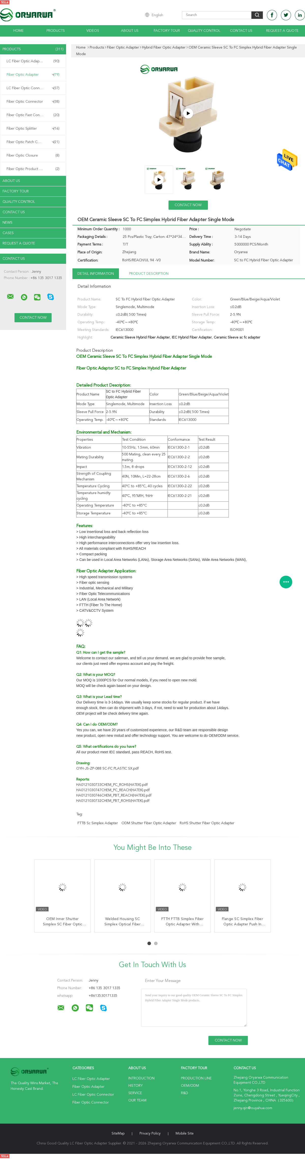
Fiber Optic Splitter (33, 128)
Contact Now (188, 205)
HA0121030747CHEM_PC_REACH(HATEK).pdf (113, 790)
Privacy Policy (150, 1133)
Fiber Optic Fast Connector (33, 115)
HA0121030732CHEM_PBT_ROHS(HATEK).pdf (112, 801)
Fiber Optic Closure (33, 155)
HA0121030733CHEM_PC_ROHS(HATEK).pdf (112, 785)
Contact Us (241, 31)
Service (135, 1093)
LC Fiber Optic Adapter (33, 61)
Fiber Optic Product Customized (33, 169)
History (135, 1086)
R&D (184, 1093)
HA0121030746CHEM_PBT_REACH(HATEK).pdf (113, 795)
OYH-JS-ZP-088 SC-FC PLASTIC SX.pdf (107, 768)
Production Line (196, 1078)
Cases (8, 233)
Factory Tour (167, 31)
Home (18, 31)
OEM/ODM (190, 1086)
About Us (130, 31)
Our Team (137, 1100)
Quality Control (204, 31)
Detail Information (96, 273)
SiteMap (118, 1133)
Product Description (149, 273)
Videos (92, 31)
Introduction (141, 1078)
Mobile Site (185, 1133)
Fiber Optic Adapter (33, 74)
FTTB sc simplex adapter (98, 823)
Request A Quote (282, 31)
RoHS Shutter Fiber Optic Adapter (207, 823)
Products (56, 31)
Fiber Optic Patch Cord (33, 142)
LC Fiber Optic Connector (33, 88)
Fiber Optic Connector (33, 101)
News (7, 222)
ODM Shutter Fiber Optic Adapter (148, 823)
